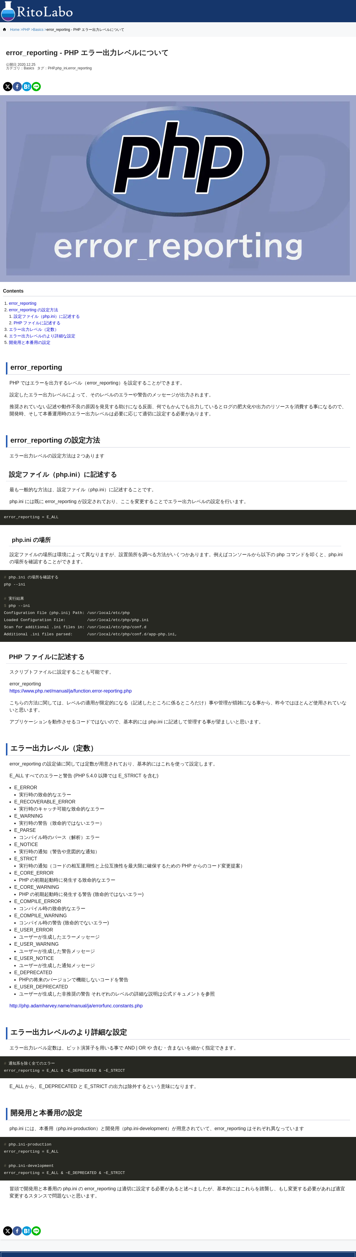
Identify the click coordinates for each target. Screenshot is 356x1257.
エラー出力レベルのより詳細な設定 (42, 336)
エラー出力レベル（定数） (34, 329)
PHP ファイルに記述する (37, 322)
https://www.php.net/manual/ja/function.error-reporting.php (70, 690)
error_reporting (22, 303)
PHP (26, 30)
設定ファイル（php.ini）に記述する (47, 316)
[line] (36, 87)
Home (15, 30)
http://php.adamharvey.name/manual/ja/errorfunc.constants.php (76, 1005)
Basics (38, 30)
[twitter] (7, 87)
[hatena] (26, 87)
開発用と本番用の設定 (29, 342)
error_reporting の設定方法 (33, 309)
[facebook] (17, 87)
